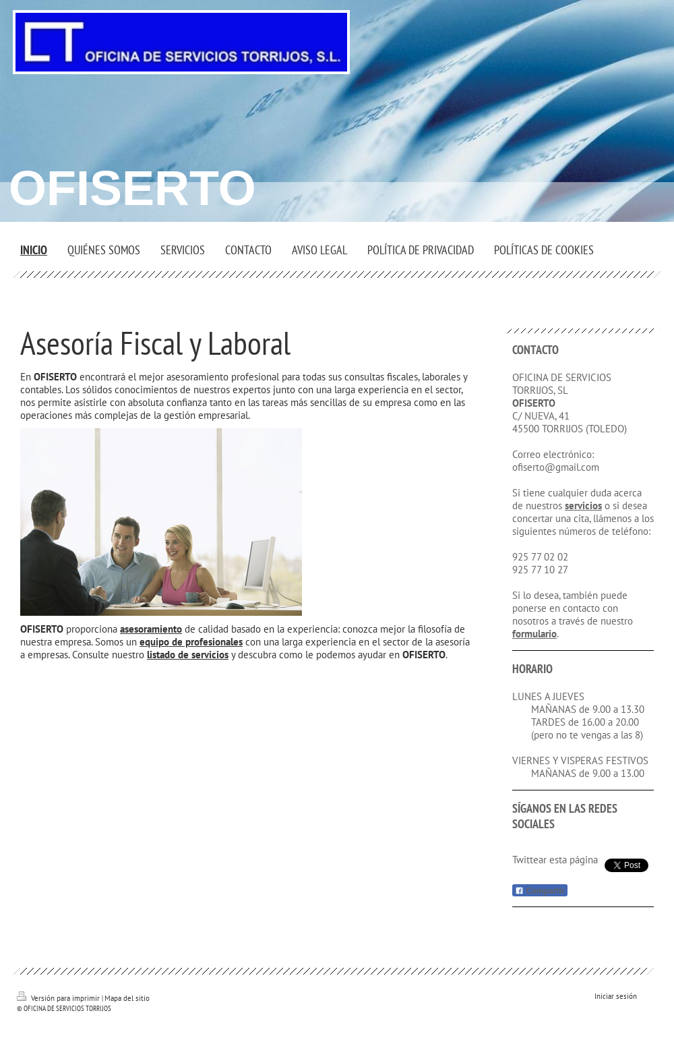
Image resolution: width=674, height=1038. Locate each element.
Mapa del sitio (127, 998)
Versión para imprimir (59, 998)
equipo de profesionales (191, 641)
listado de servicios (187, 654)
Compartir (540, 891)
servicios (583, 505)
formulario (534, 633)
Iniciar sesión (615, 996)
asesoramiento (151, 629)
